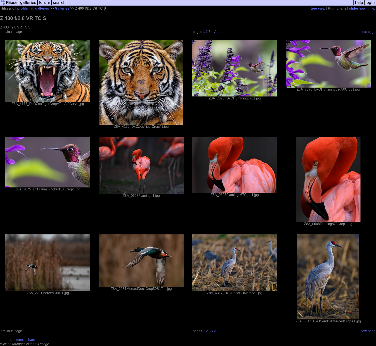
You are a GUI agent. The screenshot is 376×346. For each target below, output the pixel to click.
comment (17, 340)
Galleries (62, 8)
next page (367, 32)
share (31, 340)
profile (22, 8)
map (371, 8)
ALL (217, 32)
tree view (318, 8)
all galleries (40, 8)
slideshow (357, 8)
